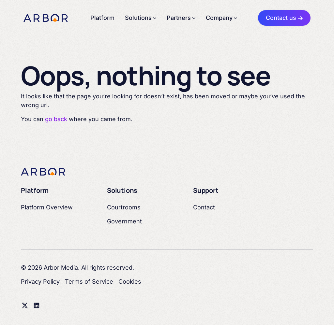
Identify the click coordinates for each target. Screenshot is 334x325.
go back (56, 119)
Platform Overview (47, 207)
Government (124, 221)
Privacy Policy (40, 281)
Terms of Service (89, 281)
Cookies (129, 281)
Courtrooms (124, 207)
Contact (204, 207)
